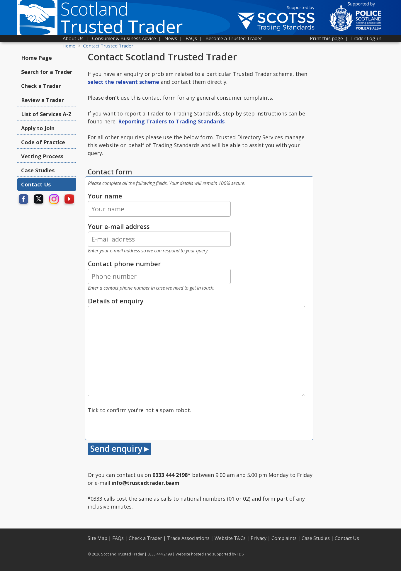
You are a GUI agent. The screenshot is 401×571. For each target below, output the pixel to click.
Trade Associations (188, 538)
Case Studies (38, 170)
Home (68, 46)
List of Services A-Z (46, 114)
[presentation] (132, 425)
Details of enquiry (116, 301)
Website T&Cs (230, 538)
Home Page (36, 57)
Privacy (258, 538)
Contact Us (36, 184)
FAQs (191, 38)
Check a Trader (41, 85)
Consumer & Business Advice (124, 38)
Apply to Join (38, 128)
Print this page (326, 38)
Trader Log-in (365, 38)
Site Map (97, 538)
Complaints (284, 538)
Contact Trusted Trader (108, 46)
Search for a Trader (46, 71)
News (170, 38)
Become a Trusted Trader (233, 38)
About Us (73, 38)
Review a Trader (42, 99)
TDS (240, 554)
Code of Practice (43, 142)
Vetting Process (42, 156)
